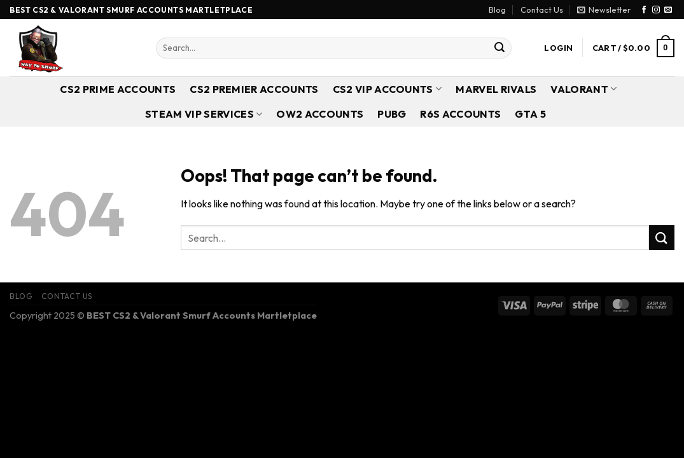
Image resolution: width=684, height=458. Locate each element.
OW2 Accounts (319, 114)
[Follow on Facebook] (644, 10)
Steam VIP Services (203, 114)
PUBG (391, 114)
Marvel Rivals (496, 89)
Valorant (583, 89)
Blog (497, 9)
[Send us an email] (668, 10)
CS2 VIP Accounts (387, 89)
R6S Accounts (460, 114)
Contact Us (541, 9)
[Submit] (499, 48)
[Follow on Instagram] (656, 10)
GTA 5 (530, 114)
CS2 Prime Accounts (118, 89)
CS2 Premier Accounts (254, 89)
